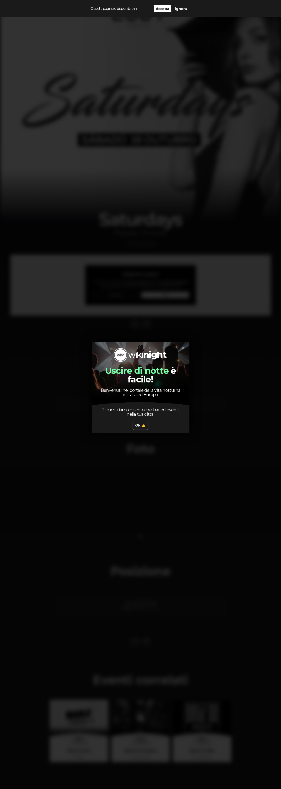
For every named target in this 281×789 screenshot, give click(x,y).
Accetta (162, 9)
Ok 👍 (140, 425)
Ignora (181, 9)
